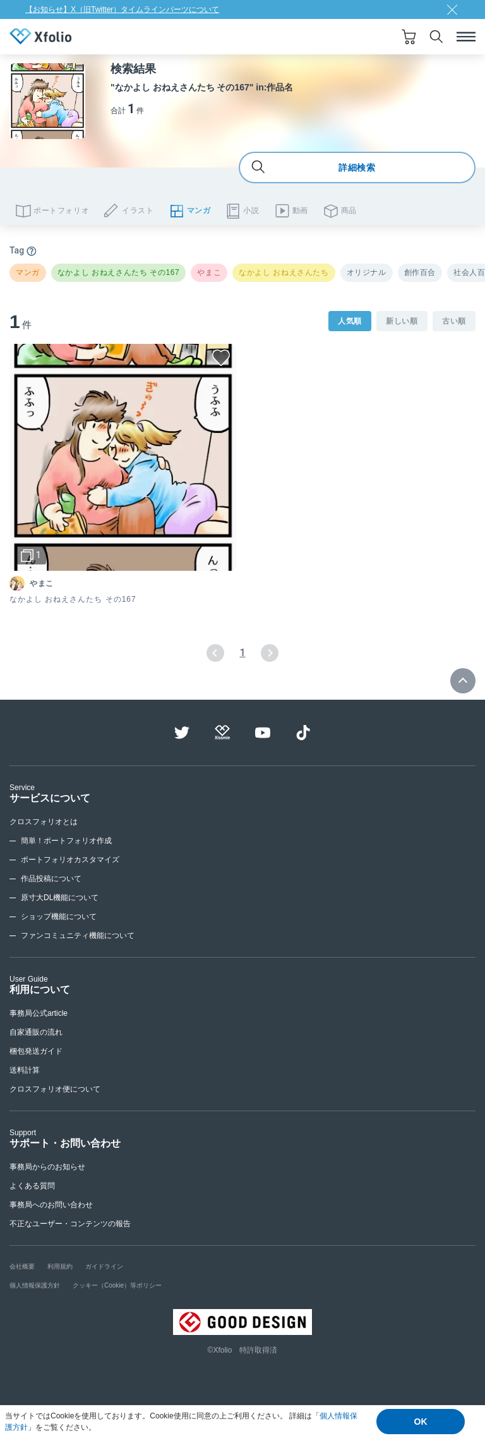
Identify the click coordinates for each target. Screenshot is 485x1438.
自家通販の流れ (36, 1032)
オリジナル (366, 272)
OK (421, 1422)
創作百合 (420, 272)
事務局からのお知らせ (47, 1166)
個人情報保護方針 (34, 1285)
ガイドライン (104, 1266)
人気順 (350, 321)
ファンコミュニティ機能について (78, 935)
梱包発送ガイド (36, 1051)
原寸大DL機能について (60, 897)
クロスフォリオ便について (54, 1089)
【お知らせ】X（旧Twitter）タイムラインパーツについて (122, 9)
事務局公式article (38, 1013)
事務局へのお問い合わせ (51, 1204)
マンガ (28, 272)
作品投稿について (51, 878)
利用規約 (60, 1266)
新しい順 (402, 321)
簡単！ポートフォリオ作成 (66, 840)
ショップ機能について (59, 916)
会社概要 (22, 1266)
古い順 (454, 321)
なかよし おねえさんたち (284, 272)
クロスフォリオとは (43, 821)
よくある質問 (32, 1185)
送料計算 (24, 1070)
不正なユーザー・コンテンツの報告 (70, 1223)
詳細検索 (313, 167)
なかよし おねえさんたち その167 (118, 272)
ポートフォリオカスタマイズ (70, 859)
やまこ (209, 272)
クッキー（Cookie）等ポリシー (117, 1285)
